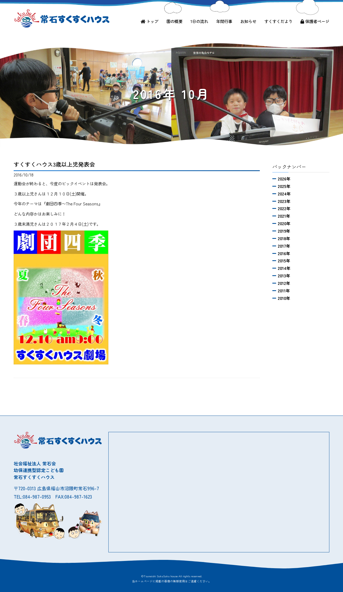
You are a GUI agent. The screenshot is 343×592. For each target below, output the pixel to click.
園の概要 (174, 21)
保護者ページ (314, 21)
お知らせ (248, 21)
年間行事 (224, 21)
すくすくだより (278, 21)
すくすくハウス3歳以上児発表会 (54, 164)
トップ (149, 21)
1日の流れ (199, 21)
